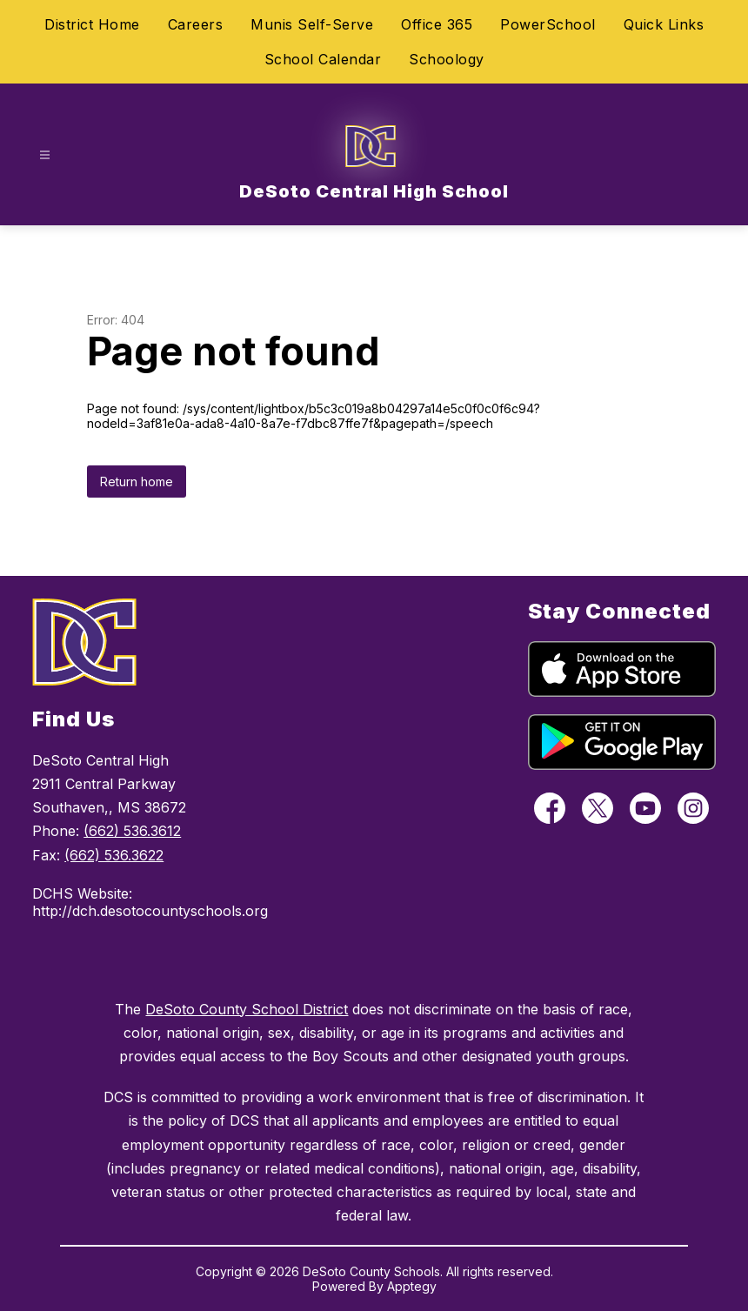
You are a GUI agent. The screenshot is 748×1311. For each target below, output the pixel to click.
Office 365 (436, 24)
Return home (136, 481)
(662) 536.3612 (132, 830)
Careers (196, 24)
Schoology (446, 59)
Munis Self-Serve (311, 24)
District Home (92, 24)
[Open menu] (45, 155)
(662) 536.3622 (114, 855)
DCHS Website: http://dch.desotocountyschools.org (147, 902)
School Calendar (323, 59)
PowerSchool (548, 24)
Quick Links (664, 24)
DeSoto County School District (246, 1009)
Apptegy (412, 1286)
